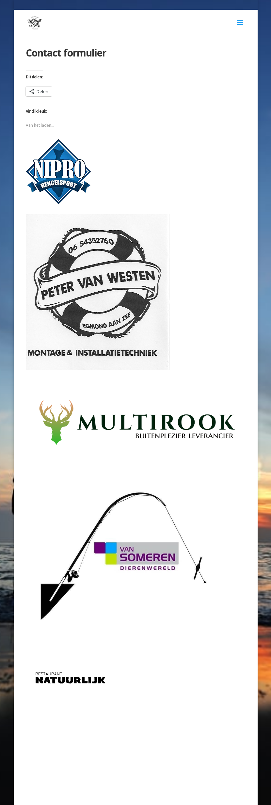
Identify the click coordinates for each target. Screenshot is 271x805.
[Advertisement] (135, 740)
